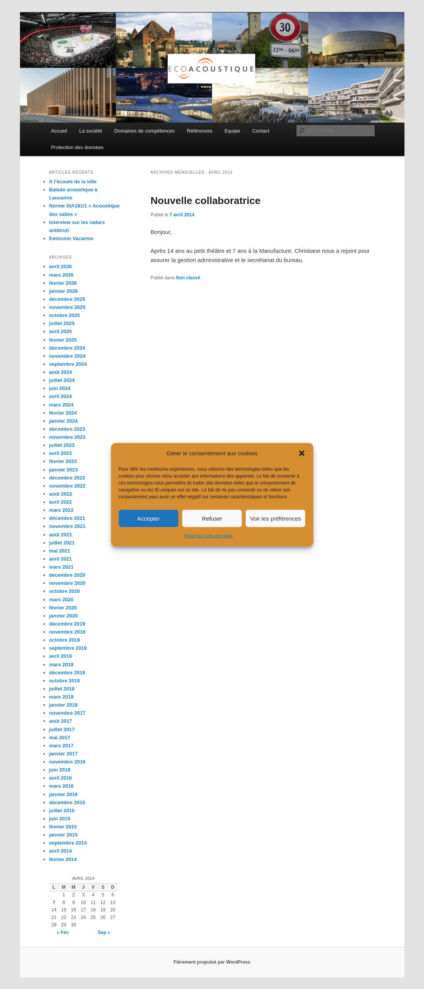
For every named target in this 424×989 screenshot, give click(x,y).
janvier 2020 (63, 616)
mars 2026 (61, 275)
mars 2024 (61, 405)
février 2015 (63, 827)
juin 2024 (60, 388)
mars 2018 (61, 697)
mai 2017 (59, 737)
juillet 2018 (62, 689)
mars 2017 (61, 745)
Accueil (59, 131)
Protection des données (208, 536)
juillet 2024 (62, 380)
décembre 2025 (67, 299)
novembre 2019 (67, 632)
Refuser (212, 518)
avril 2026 (60, 266)
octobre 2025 (64, 315)
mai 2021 (59, 551)
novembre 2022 (67, 486)
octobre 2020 (64, 591)
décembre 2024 (67, 348)
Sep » (104, 932)
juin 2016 (60, 770)
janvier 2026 (63, 291)
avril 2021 (60, 559)
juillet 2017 (62, 729)
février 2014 (63, 859)
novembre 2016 (67, 762)
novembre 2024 (67, 356)
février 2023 (63, 461)
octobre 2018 (64, 681)
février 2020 (63, 608)
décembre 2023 (67, 429)
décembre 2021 (67, 518)
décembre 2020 (67, 575)
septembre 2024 (68, 364)
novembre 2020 (67, 583)
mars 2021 (61, 567)
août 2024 (60, 372)
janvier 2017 (63, 754)
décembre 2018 (67, 672)
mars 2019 (61, 664)
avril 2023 (60, 453)
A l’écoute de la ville (73, 181)
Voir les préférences (275, 518)
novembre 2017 (67, 713)
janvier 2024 (63, 421)
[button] (302, 453)
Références (199, 131)
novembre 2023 (67, 437)
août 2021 (60, 535)
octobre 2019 (64, 640)
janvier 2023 (63, 470)
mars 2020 (61, 599)
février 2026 (63, 283)
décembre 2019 (67, 624)
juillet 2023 (62, 445)
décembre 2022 (67, 478)
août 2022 (60, 494)
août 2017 (60, 721)
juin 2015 (60, 818)
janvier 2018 (63, 705)
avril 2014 (60, 851)
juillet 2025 (62, 323)
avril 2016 (60, 778)
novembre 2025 (67, 307)
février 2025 (63, 340)
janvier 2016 (63, 794)
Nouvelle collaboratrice (206, 200)
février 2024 (63, 413)
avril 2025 (60, 331)
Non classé (188, 277)
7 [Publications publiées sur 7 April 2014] (54, 902)
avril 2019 (60, 656)
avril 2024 (60, 396)
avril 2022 (60, 502)
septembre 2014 (68, 843)
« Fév (63, 932)
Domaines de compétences (144, 131)
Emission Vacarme (71, 238)
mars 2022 (61, 510)
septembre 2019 (68, 648)
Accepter (148, 518)
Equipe (232, 131)
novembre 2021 (67, 526)
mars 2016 (61, 786)
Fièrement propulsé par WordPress (212, 962)
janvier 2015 (63, 835)
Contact (260, 131)
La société (90, 131)
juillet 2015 (62, 810)
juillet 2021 (62, 543)
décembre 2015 (67, 802)
